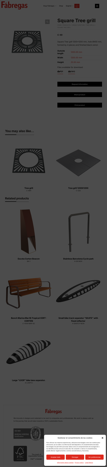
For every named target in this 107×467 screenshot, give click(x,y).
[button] (102, 438)
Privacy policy (79, 462)
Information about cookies (65, 462)
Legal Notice (89, 462)
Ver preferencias (94, 457)
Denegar (75, 457)
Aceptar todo (55, 457)
